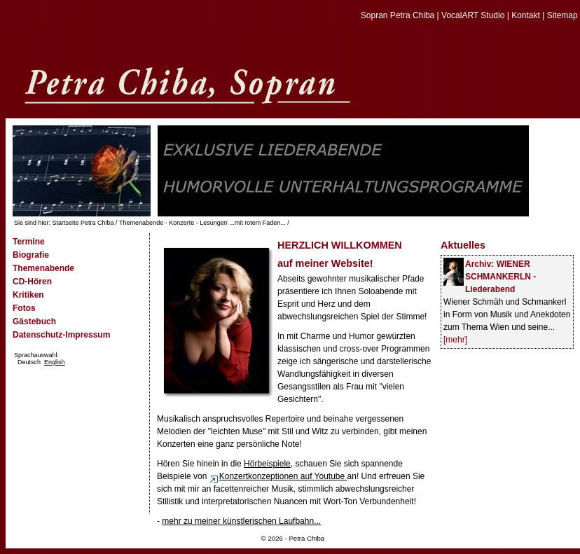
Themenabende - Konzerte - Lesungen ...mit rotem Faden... (202, 222)
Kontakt (525, 15)
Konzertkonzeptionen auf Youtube (278, 476)
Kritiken (28, 295)
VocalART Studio (472, 15)
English (54, 362)
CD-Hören (32, 281)
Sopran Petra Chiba (397, 15)
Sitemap (562, 15)
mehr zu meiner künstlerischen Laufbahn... (241, 521)
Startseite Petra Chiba (83, 222)
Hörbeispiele (267, 464)
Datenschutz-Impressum (61, 335)
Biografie (31, 255)
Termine (29, 242)
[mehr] (455, 340)
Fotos (24, 308)
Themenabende (43, 268)
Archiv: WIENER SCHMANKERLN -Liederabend (500, 276)
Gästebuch (34, 321)
